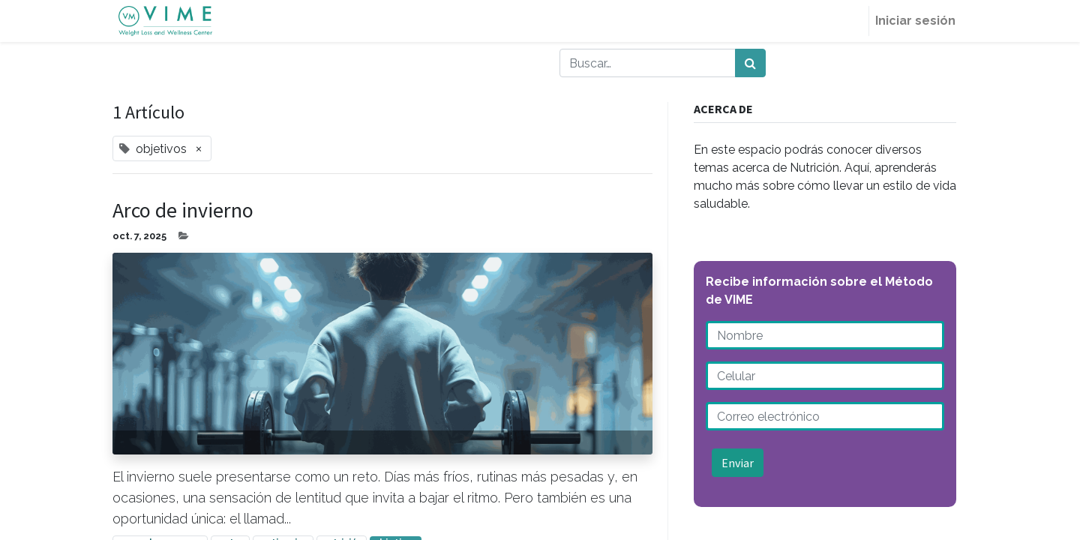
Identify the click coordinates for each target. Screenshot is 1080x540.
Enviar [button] (738, 462)
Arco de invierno (183, 211)
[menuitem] (845, 21)
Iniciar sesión (910, 21)
